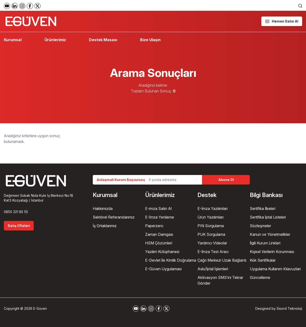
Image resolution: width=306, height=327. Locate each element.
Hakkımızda (103, 208)
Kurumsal (13, 39)
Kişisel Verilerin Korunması (272, 251)
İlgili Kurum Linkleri (265, 243)
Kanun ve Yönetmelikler (270, 234)
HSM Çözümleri (158, 243)
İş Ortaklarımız (105, 225)
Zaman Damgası (159, 234)
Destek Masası (103, 39)
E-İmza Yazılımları (212, 208)
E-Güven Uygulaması (163, 268)
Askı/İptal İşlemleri (212, 268)
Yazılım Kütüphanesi (162, 251)
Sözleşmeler (260, 225)
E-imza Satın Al (158, 208)
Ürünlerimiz (55, 39)
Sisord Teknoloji (289, 308)
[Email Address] (173, 180)
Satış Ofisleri (19, 226)
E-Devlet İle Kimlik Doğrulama (170, 260)
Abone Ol (226, 180)
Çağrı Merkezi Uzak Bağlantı (221, 260)
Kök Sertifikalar (263, 260)
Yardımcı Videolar (212, 243)
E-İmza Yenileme (159, 217)
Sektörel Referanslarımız (114, 217)
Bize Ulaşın (150, 39)
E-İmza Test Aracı (213, 251)
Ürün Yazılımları (210, 217)
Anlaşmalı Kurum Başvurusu (121, 180)
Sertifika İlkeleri (262, 208)
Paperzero (154, 225)
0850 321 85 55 (16, 212)
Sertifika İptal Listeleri (268, 217)
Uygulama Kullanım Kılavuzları (275, 268)
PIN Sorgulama (210, 225)
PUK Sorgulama (211, 234)
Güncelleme (260, 277)
